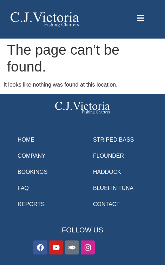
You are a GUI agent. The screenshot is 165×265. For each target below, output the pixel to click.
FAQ (23, 188)
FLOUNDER (108, 156)
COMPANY (32, 156)
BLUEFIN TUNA (113, 188)
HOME (26, 140)
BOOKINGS (32, 172)
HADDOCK (107, 172)
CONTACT (106, 204)
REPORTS (31, 204)
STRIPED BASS (113, 140)
